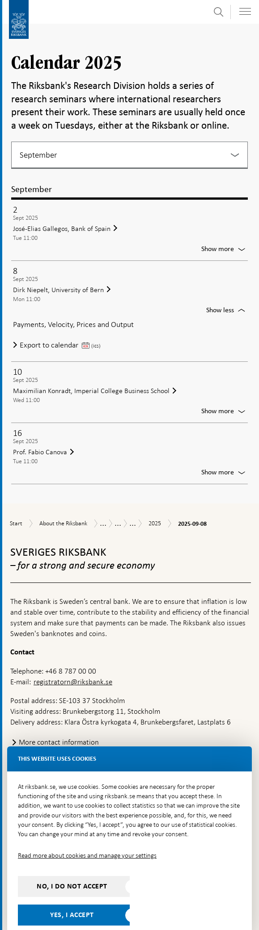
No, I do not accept (72, 867)
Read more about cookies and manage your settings (87, 836)
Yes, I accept (72, 895)
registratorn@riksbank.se (73, 662)
